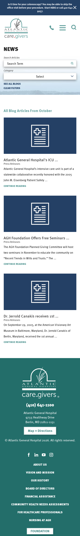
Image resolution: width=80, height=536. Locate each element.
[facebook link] (29, 455)
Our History (40, 480)
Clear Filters (12, 87)
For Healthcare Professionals (40, 512)
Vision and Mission (40, 472)
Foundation (40, 530)
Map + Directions (40, 430)
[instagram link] (51, 455)
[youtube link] (44, 455)
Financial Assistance (40, 496)
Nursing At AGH (40, 520)
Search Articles (12, 57)
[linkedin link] (36, 455)
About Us (40, 464)
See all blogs (12, 83)
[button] (62, 28)
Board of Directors (40, 488)
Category (8, 70)
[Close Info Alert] (75, 8)
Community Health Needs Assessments (40, 504)
